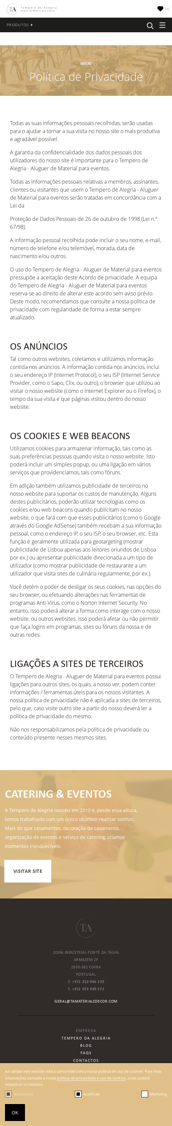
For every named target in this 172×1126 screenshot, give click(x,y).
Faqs (86, 1052)
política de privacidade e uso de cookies (91, 1077)
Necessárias (23, 1093)
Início (86, 63)
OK (15, 1112)
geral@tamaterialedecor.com (86, 1001)
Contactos (86, 1060)
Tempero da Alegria (86, 1038)
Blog (86, 1045)
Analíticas (91, 1093)
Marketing (158, 1093)
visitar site (27, 871)
